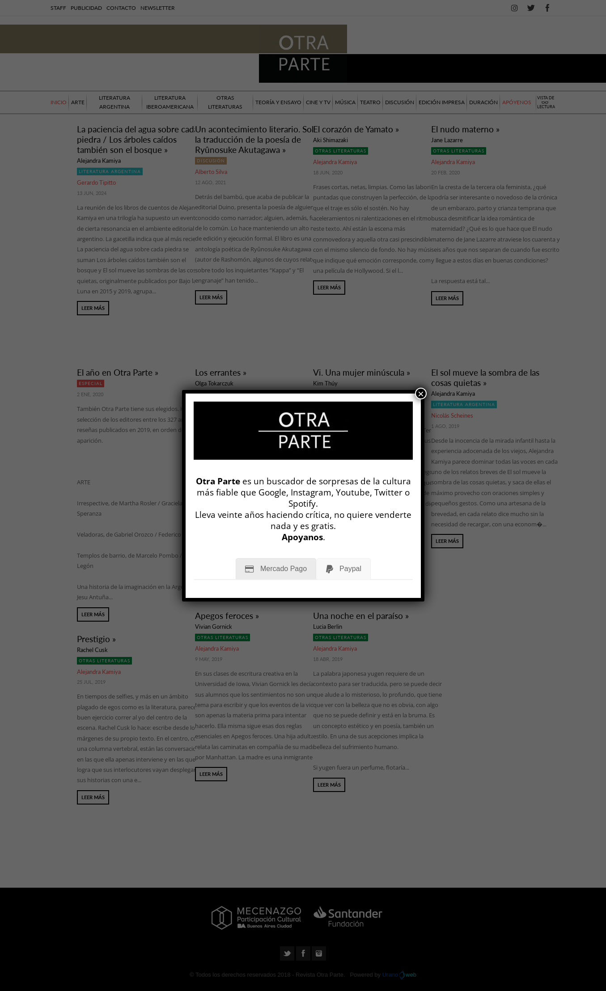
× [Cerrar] (421, 393)
